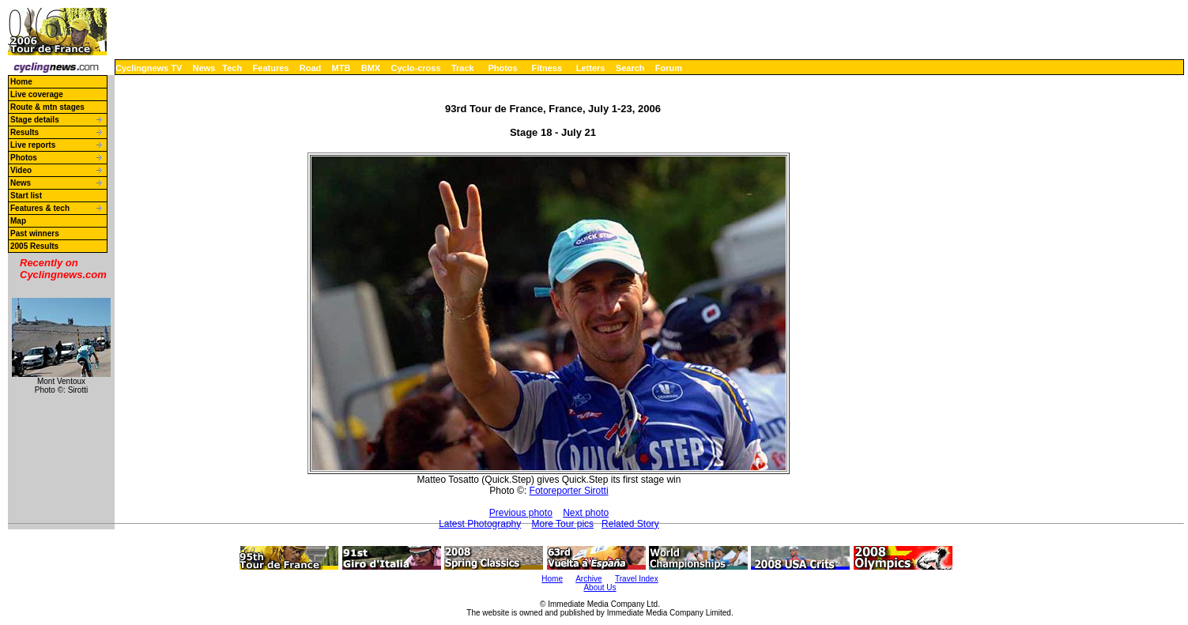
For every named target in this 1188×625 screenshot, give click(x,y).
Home (21, 81)
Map (18, 220)
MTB (341, 68)
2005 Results (34, 246)
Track (462, 68)
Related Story (630, 523)
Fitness (546, 68)
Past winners (34, 233)
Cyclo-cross (416, 68)
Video (21, 170)
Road (311, 68)
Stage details (34, 119)
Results (24, 132)
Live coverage (36, 94)
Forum (668, 68)
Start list (26, 195)
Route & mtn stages (47, 107)
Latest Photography (480, 523)
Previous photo (521, 512)
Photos (502, 68)
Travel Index (636, 578)
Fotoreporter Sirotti (569, 490)
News (204, 68)
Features (271, 68)
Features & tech (40, 208)
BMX (370, 68)
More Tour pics (563, 523)
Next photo (586, 512)
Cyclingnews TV (148, 68)
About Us (599, 587)
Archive (588, 578)
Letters (590, 68)
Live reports (32, 145)
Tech (232, 68)
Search (630, 68)
